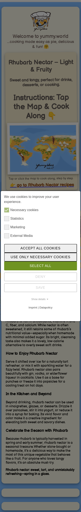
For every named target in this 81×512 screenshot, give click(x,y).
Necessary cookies (21, 210)
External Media (18, 235)
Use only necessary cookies (40, 257)
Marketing (14, 227)
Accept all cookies (40, 248)
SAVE (40, 287)
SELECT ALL (40, 266)
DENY (40, 277)
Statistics (14, 218)
